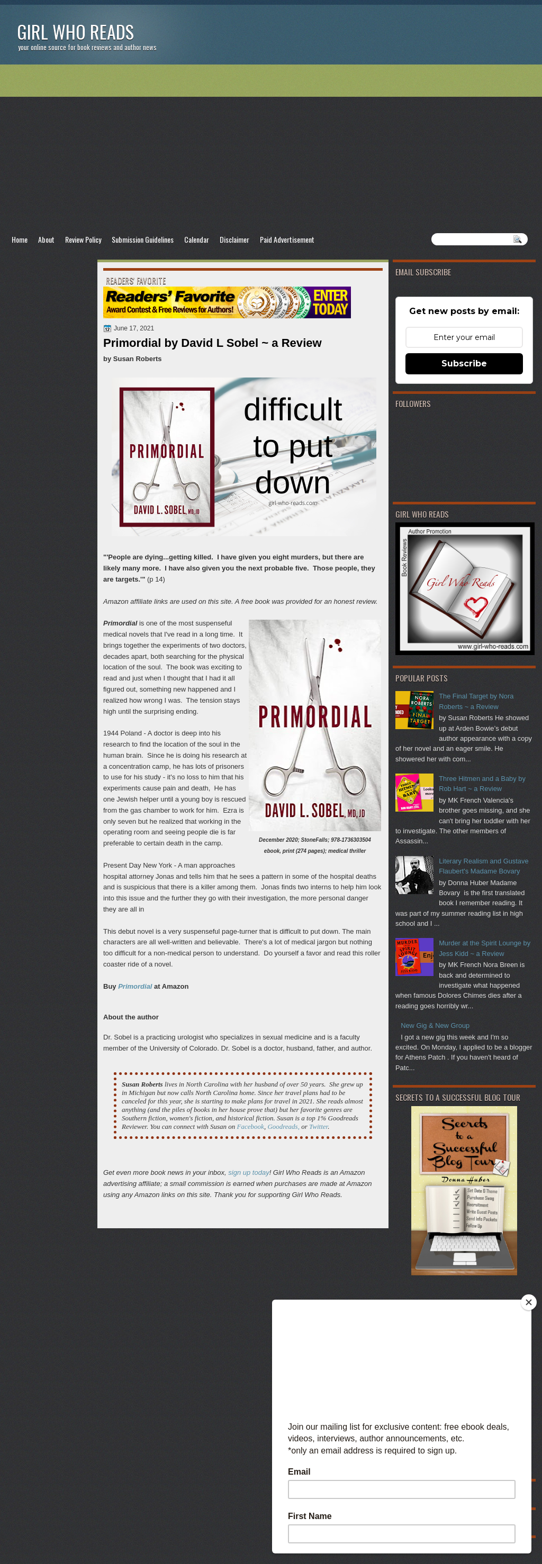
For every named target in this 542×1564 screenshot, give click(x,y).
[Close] (529, 1302)
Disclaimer (234, 239)
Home (20, 239)
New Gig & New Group (435, 1025)
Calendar (196, 239)
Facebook (250, 1126)
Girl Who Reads (75, 31)
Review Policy (83, 239)
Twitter (318, 1126)
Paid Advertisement (287, 239)
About (46, 239)
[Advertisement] (271, 149)
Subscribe (464, 363)
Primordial (135, 986)
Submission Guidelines (143, 239)
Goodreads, (283, 1126)
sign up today (248, 1172)
